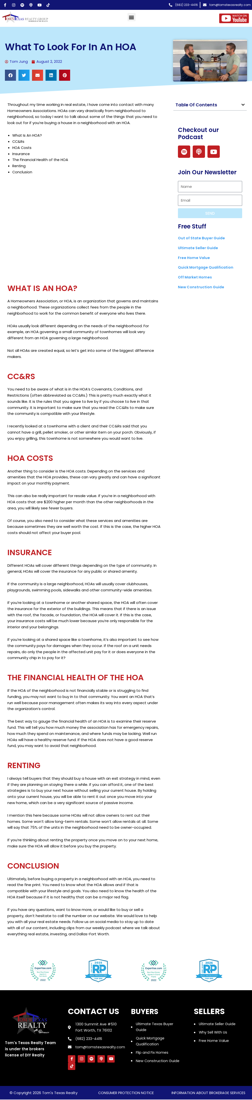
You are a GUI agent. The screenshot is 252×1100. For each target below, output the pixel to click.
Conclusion (22, 172)
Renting (19, 166)
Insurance (21, 153)
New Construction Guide (202, 287)
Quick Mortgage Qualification (207, 267)
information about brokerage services (208, 1093)
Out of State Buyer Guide (202, 238)
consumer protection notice (126, 1093)
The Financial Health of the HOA (41, 159)
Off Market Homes (196, 277)
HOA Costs (22, 147)
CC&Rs (18, 141)
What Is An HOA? (27, 135)
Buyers (146, 1011)
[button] (131, 17)
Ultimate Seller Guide (199, 248)
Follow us (80, 921)
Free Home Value (194, 257)
